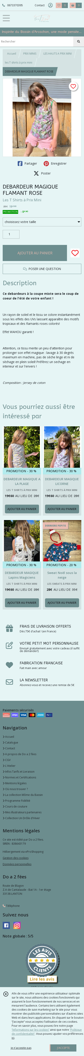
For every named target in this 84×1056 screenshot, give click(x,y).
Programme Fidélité (16, 801)
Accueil (11, 53)
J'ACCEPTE (63, 1048)
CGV (7, 760)
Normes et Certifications (19, 777)
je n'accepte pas (21, 1048)
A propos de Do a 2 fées (19, 754)
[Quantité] (11, 234)
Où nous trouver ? (15, 789)
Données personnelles (17, 864)
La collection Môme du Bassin (23, 795)
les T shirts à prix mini (18, 62)
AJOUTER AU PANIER (34, 253)
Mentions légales (14, 783)
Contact (40, 5)
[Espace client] (50, 5)
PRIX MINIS (29, 53)
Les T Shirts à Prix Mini (22, 200)
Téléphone (11, 906)
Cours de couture (15, 806)
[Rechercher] (78, 41)
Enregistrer (55, 163)
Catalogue (10, 742)
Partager (27, 163)
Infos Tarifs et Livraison (18, 771)
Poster (42, 173)
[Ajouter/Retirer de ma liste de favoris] (75, 253)
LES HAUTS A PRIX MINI (57, 53)
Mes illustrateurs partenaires (22, 812)
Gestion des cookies (15, 858)
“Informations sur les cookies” (30, 1030)
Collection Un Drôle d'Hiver (21, 818)
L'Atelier (9, 766)
